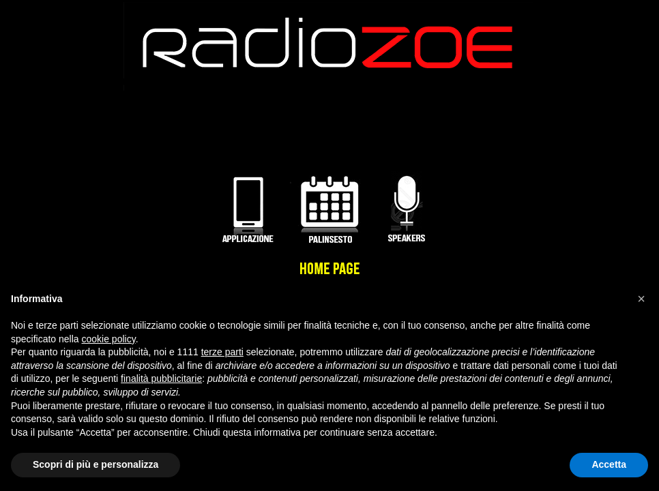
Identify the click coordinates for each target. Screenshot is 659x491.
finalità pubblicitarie (161, 378)
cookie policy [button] (109, 338)
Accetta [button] (608, 464)
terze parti (222, 351)
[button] (641, 299)
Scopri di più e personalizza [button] (95, 464)
